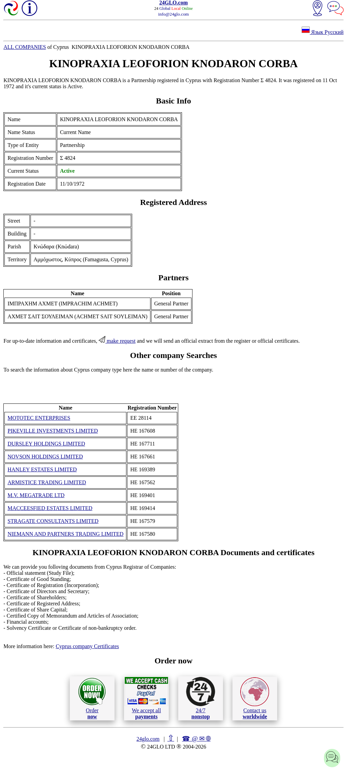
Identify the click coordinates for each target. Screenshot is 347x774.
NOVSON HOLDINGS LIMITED (45, 456)
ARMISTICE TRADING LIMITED (46, 482)
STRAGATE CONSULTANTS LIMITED (52, 521)
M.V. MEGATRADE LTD (35, 495)
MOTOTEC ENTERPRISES (38, 418)
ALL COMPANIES (24, 47)
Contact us (254, 698)
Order (92, 698)
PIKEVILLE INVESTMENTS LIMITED (52, 431)
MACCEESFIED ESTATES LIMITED (49, 508)
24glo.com (148, 739)
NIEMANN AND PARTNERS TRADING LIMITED (65, 534)
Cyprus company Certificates (87, 646)
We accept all (146, 698)
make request (117, 341)
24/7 (200, 698)
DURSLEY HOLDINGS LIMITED (46, 444)
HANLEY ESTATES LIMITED (42, 469)
